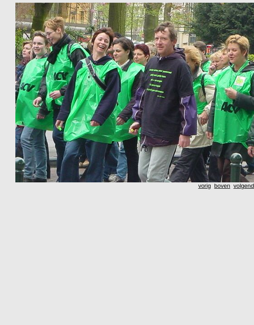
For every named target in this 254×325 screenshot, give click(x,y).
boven (222, 185)
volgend (243, 185)
